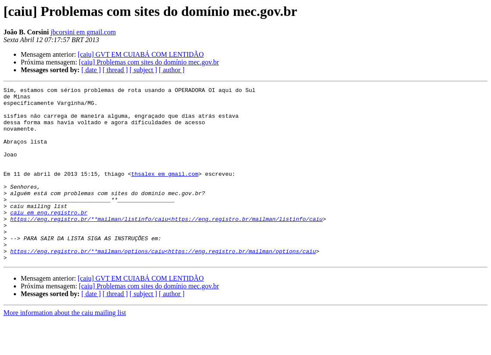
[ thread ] (115, 69)
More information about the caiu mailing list (64, 347)
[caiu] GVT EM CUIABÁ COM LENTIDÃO (141, 54)
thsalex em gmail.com (164, 192)
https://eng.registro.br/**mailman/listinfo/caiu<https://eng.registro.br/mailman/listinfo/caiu (166, 246)
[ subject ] (143, 69)
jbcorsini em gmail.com (83, 32)
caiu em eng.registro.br (48, 238)
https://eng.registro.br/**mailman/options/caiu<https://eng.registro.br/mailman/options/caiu (163, 284)
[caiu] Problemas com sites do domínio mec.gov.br (149, 62)
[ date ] (91, 69)
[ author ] (172, 69)
